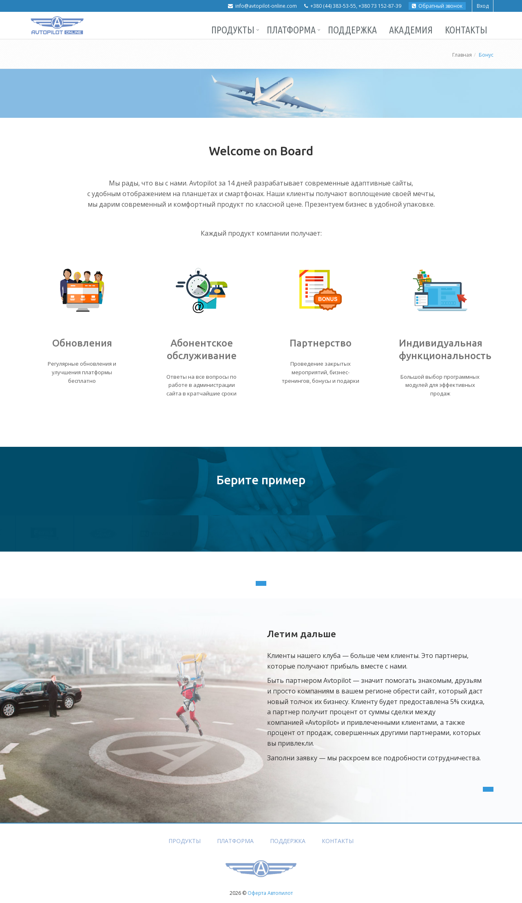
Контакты (466, 29)
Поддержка (352, 29)
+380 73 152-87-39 (379, 5)
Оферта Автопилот (270, 893)
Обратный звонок (437, 5)
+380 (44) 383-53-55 (333, 5)
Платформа (291, 29)
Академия (411, 29)
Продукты (232, 29)
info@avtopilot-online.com (266, 5)
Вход (483, 5)
